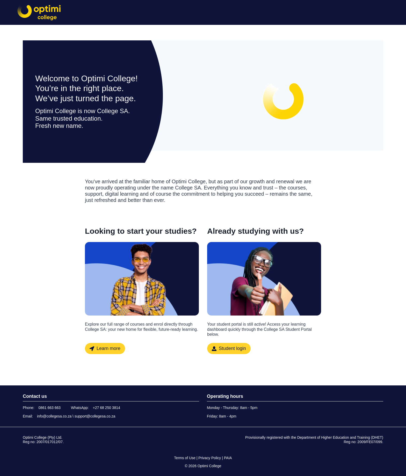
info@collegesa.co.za (54, 416)
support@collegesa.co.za (95, 416)
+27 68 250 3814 (106, 408)
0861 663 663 (49, 408)
